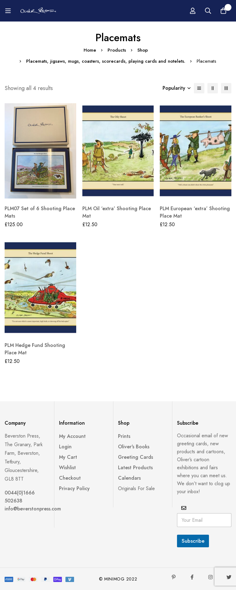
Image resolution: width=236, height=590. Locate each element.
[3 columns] (226, 88)
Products (117, 50)
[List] (199, 88)
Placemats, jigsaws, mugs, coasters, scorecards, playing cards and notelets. (105, 61)
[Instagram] (210, 577)
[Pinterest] (173, 577)
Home (90, 50)
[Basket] (223, 10)
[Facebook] (192, 577)
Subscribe (193, 541)
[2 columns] (212, 88)
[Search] (208, 10)
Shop (142, 50)
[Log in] (192, 10)
